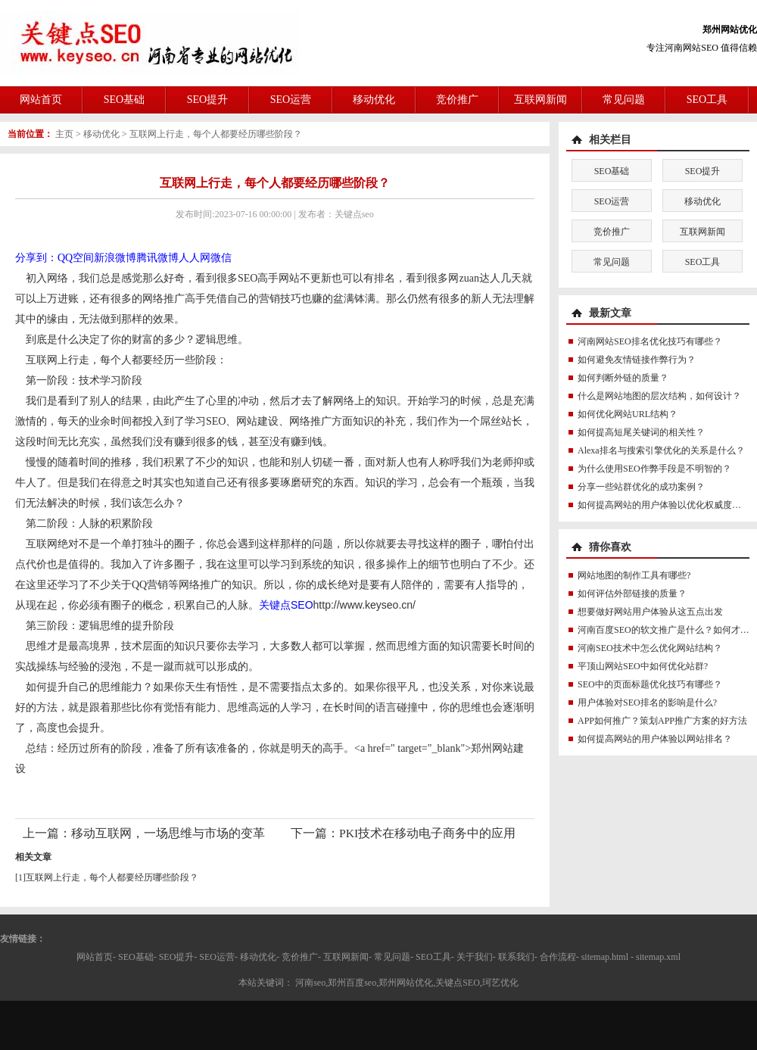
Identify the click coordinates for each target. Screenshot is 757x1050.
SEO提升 (207, 99)
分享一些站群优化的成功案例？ (641, 486)
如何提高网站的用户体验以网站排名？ (655, 739)
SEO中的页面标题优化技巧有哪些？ (650, 684)
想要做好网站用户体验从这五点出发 (650, 611)
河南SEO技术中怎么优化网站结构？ (650, 648)
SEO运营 (290, 99)
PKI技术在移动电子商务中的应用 (427, 833)
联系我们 (516, 957)
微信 (221, 257)
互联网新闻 (540, 99)
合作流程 (558, 957)
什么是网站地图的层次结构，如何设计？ (659, 396)
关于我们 (474, 957)
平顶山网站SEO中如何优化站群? (643, 666)
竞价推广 (457, 99)
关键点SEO (286, 605)
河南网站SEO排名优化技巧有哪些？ (650, 341)
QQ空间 (76, 257)
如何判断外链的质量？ (623, 377)
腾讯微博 (157, 257)
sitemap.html (604, 957)
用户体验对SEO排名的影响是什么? (647, 702)
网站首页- (96, 957)
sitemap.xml (658, 957)
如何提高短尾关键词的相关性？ (641, 432)
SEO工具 (707, 99)
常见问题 (624, 99)
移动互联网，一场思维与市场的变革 (168, 833)
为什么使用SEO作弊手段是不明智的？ (654, 468)
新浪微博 (115, 257)
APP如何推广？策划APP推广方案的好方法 (662, 720)
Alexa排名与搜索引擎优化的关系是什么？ (661, 450)
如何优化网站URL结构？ (628, 414)
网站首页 (41, 99)
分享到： (36, 257)
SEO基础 (124, 99)
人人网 (194, 257)
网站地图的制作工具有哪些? (634, 575)
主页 (64, 134)
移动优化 (374, 99)
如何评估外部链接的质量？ (632, 593)
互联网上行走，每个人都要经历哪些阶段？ (215, 134)
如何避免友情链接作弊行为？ (637, 359)
